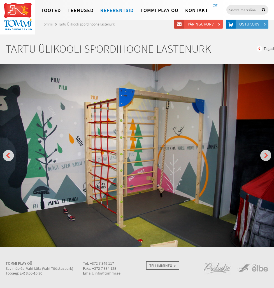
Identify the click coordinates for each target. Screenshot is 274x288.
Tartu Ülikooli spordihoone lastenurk (86, 24)
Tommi (47, 24)
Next (265, 155)
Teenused (81, 10)
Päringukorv (201, 24)
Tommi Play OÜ (159, 10)
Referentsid (117, 10)
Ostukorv (250, 24)
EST (214, 5)
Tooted (51, 10)
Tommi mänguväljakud (17, 17)
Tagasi (269, 48)
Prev (8, 155)
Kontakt (196, 10)
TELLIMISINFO (160, 265)
